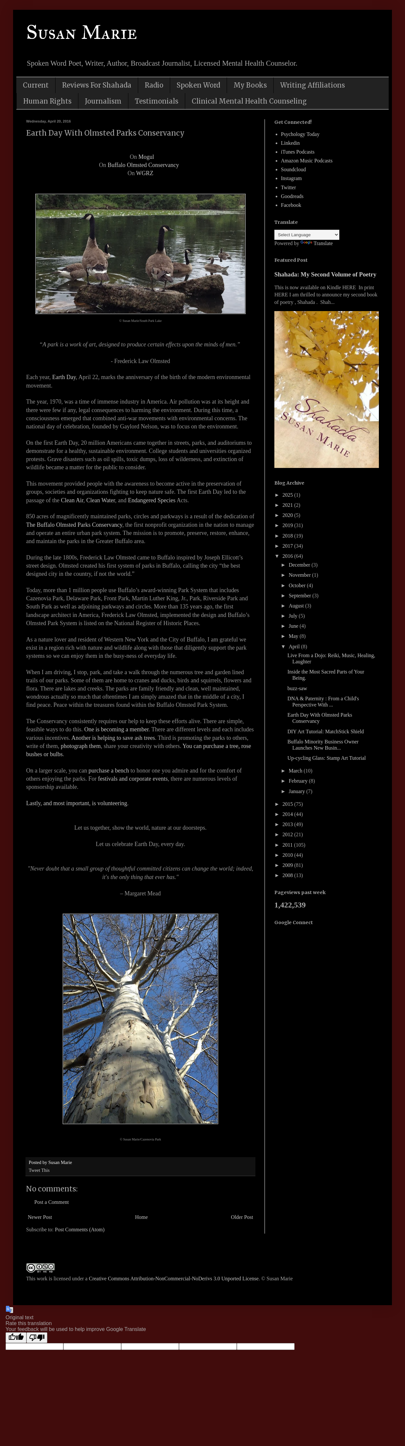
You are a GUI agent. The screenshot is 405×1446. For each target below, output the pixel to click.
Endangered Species (151, 500)
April (295, 646)
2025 (288, 495)
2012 (288, 834)
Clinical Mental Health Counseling (249, 101)
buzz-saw (297, 688)
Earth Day (64, 377)
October (298, 585)
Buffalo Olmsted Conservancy (143, 165)
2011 (288, 845)
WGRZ (145, 173)
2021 (288, 505)
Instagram (291, 178)
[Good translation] (16, 1337)
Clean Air (72, 500)
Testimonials (156, 101)
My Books (250, 85)
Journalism (103, 101)
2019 (288, 525)
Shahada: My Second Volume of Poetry (325, 274)
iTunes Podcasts (298, 152)
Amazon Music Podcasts (306, 160)
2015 (288, 804)
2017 (288, 546)
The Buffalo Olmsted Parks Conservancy (74, 525)
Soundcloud (293, 169)
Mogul (146, 157)
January (297, 791)
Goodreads (292, 196)
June (294, 626)
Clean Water (100, 500)
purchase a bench (109, 770)
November (300, 575)
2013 (288, 824)
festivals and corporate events (133, 778)
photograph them (81, 746)
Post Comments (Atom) (80, 1229)
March (296, 770)
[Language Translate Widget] (306, 235)
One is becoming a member (116, 729)
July (294, 616)
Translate (316, 243)
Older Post (242, 1217)
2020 (288, 515)
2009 (288, 865)
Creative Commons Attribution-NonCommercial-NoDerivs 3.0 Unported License (174, 1278)
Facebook (291, 205)
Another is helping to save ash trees (113, 738)
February (299, 781)
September (300, 595)
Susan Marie (81, 32)
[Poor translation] (36, 1337)
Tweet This (39, 1170)
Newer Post (40, 1217)
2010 (288, 855)
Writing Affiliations (312, 85)
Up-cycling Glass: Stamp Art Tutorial (326, 758)
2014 (288, 814)
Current (36, 85)
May (294, 636)
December (300, 565)
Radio (154, 85)
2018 (288, 536)
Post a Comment (51, 1202)
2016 (288, 556)
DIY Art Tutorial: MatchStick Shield (325, 731)
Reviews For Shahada (96, 85)
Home (141, 1217)
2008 (288, 875)
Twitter (288, 187)
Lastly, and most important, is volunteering (76, 803)
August (297, 605)
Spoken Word (198, 85)
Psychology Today (300, 134)
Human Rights (47, 101)
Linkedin (290, 143)
